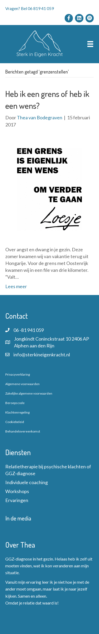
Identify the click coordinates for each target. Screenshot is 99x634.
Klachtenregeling (17, 412)
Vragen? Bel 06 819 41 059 (29, 8)
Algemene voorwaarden (22, 384)
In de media (18, 518)
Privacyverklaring (17, 374)
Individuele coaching (26, 482)
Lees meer (16, 286)
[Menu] (90, 44)
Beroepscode (15, 403)
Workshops (17, 491)
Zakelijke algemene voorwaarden (28, 393)
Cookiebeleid (14, 422)
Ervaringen (16, 500)
